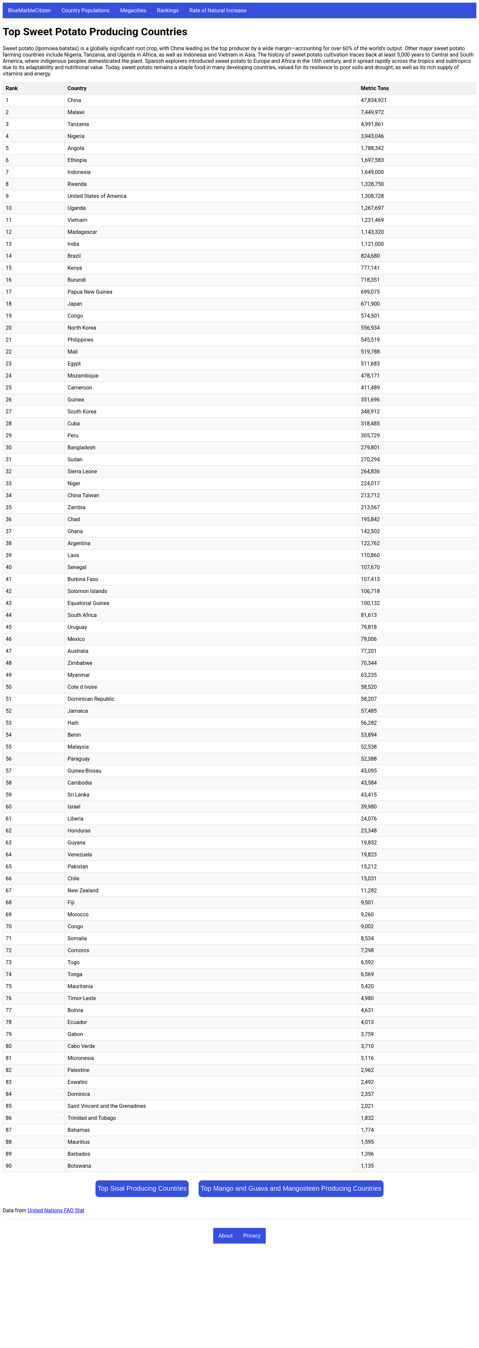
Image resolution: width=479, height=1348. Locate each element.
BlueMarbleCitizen (29, 10)
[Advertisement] (202, 1298)
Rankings (168, 10)
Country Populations (85, 10)
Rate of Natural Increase (217, 10)
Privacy (251, 1236)
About (226, 1236)
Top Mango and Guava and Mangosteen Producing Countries (291, 1188)
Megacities (133, 10)
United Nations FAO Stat (56, 1210)
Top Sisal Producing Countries (142, 1188)
